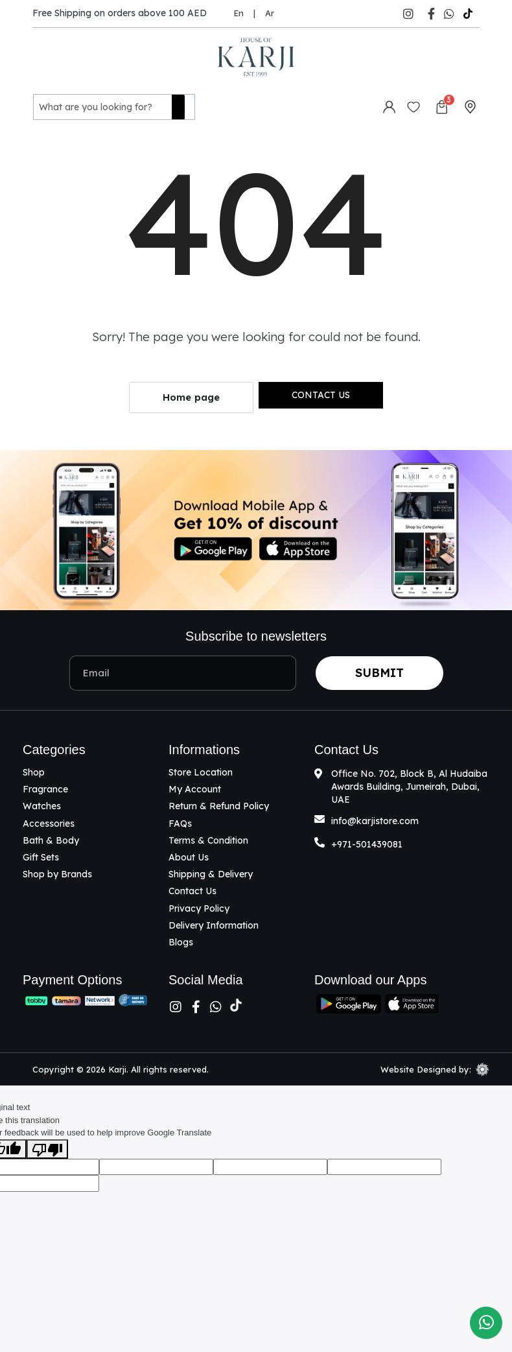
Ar (269, 13)
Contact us (321, 392)
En (238, 13)
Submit (379, 670)
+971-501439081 (366, 842)
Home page (191, 395)
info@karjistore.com (375, 818)
